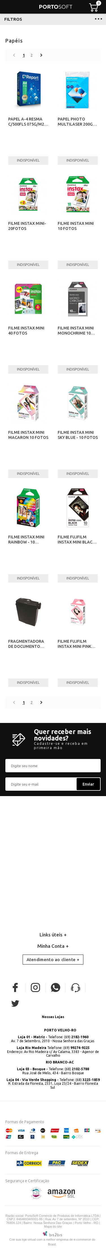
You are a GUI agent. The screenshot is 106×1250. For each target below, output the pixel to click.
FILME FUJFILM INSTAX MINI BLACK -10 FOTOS (76, 542)
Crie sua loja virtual (22, 1239)
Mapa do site (53, 1226)
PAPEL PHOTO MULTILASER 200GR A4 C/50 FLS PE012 (76, 124)
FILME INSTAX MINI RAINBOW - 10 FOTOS (26, 542)
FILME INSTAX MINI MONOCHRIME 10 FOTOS (76, 333)
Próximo (41, 55)
